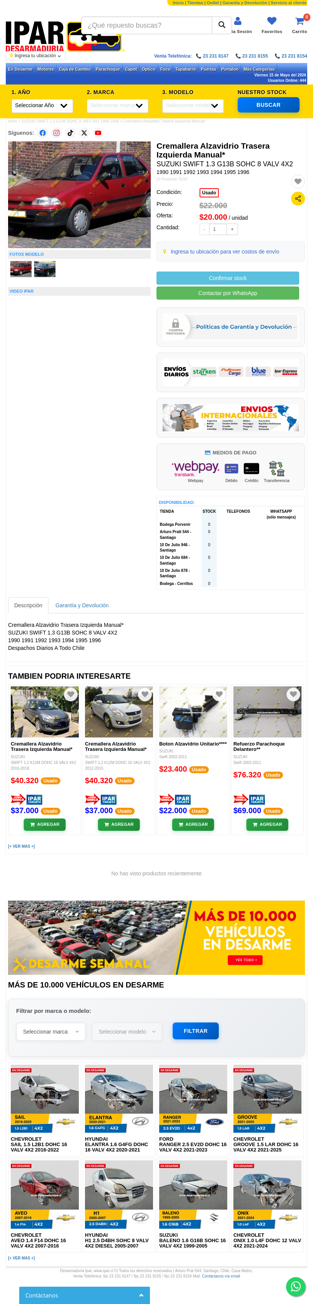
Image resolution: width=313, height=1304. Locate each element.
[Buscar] (222, 25)
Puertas (208, 69)
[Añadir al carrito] (45, 825)
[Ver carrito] (299, 25)
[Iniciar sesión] (238, 25)
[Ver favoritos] (271, 25)
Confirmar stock (227, 278)
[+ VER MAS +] (21, 846)
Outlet (213, 2)
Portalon (230, 69)
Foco (165, 69)
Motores (46, 69)
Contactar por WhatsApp (227, 293)
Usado (209, 193)
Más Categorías (259, 69)
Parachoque (108, 69)
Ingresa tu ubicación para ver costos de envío (225, 252)
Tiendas (195, 2)
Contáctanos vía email (221, 1276)
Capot (131, 69)
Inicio (178, 2)
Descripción (28, 605)
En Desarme (20, 69)
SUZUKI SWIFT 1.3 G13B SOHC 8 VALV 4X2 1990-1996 (70, 121)
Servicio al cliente (288, 2)
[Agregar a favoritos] (298, 182)
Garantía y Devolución (245, 2)
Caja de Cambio (75, 69)
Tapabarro (185, 69)
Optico (148, 69)
